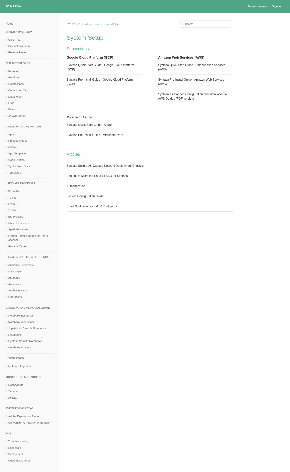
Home (10, 23)
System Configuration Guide (85, 196)
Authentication (76, 186)
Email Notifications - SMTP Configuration (93, 206)
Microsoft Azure (79, 117)
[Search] (205, 24)
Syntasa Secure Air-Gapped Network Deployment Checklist (105, 165)
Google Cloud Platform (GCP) (90, 57)
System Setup (111, 24)
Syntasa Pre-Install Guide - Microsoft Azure (95, 134)
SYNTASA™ (73, 24)
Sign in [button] (276, 6)
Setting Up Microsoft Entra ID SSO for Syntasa (97, 175)
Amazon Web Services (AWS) (181, 57)
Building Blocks (92, 24)
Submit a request (258, 6)
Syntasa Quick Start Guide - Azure (89, 124)
